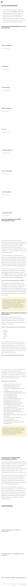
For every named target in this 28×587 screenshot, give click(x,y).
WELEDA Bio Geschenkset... (7, 150)
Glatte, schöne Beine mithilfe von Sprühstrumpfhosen (13, 577)
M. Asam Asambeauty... (6, 87)
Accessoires (20, 277)
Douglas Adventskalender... (7, 108)
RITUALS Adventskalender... (7, 45)
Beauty (6, 274)
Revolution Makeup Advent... (7, 212)
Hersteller (15, 11)
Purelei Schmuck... (5, 66)
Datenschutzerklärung (23, 584)
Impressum (14, 585)
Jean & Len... (4, 129)
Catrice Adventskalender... (7, 191)
